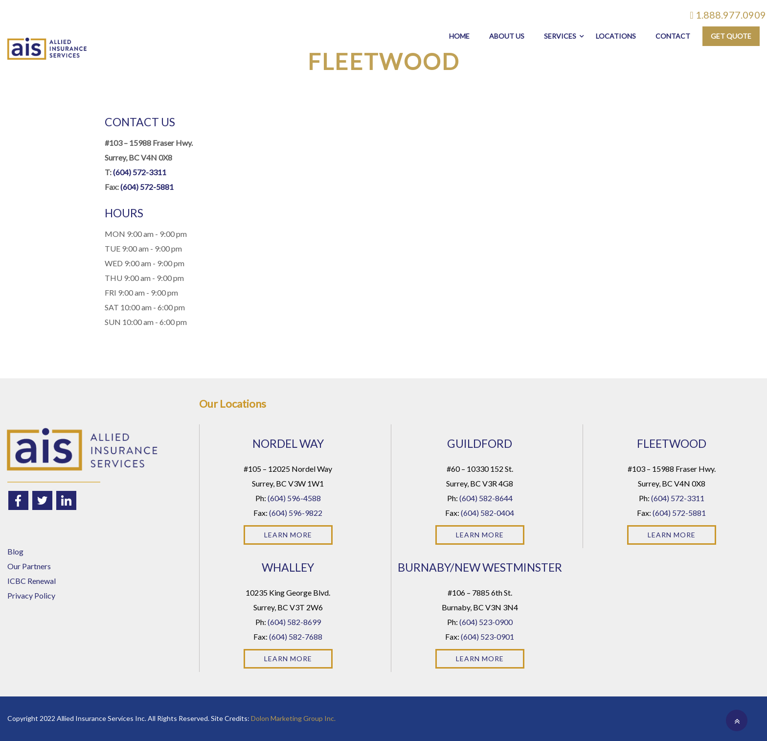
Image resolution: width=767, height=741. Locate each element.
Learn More (288, 535)
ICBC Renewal (31, 580)
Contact (672, 36)
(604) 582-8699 (294, 621)
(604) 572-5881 (147, 186)
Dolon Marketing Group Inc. (293, 718)
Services (560, 36)
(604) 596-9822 (295, 512)
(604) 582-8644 (486, 498)
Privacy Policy (31, 595)
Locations (616, 36)
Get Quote (731, 36)
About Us (506, 36)
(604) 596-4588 (294, 498)
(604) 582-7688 (295, 636)
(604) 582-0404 (487, 512)
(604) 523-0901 (487, 636)
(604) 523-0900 (486, 621)
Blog (15, 551)
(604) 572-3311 (139, 172)
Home (459, 36)
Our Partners (29, 566)
